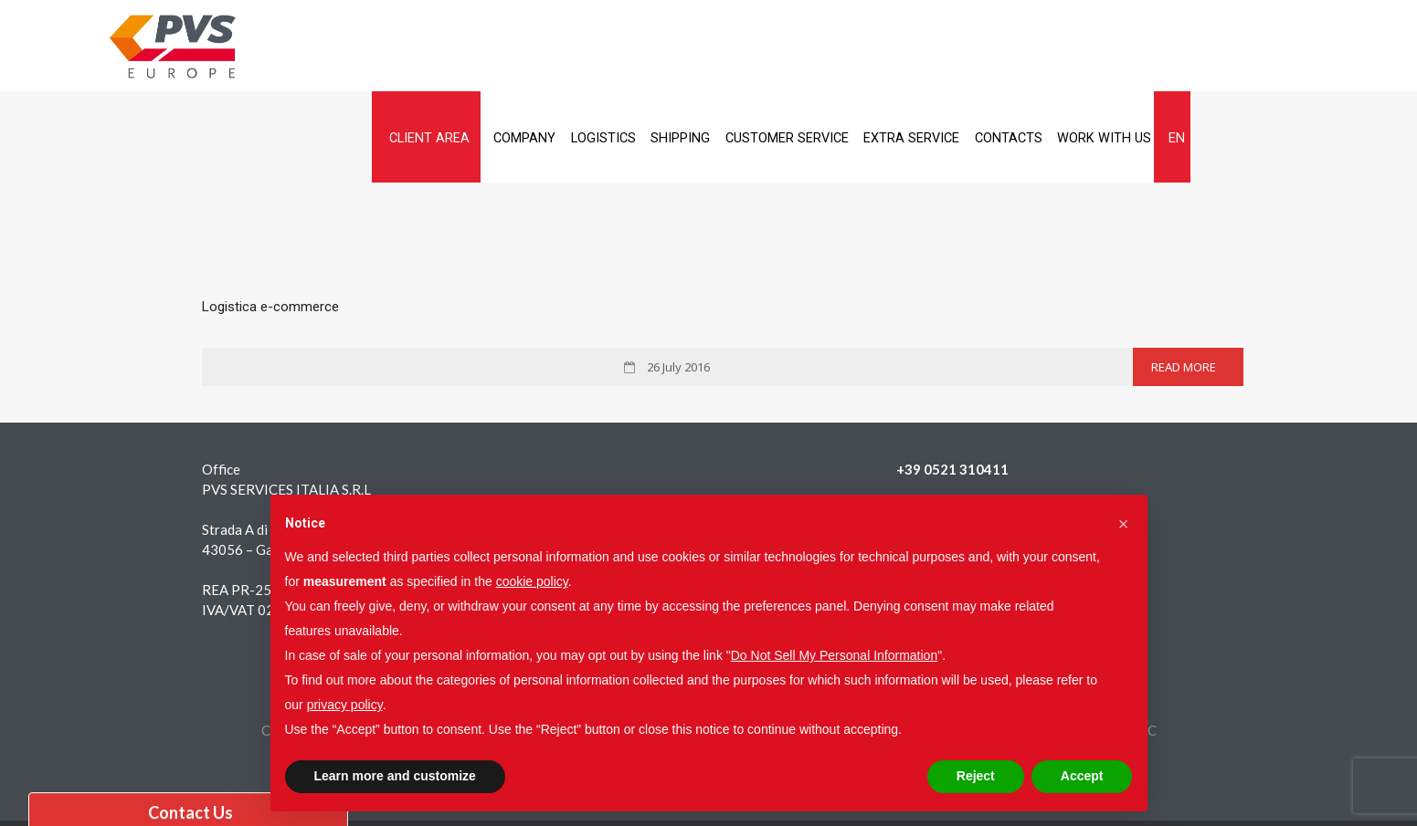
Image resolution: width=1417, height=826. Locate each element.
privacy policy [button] (345, 704)
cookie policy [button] (532, 581)
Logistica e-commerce (270, 215)
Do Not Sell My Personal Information (834, 655)
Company (607, 46)
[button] (1123, 523)
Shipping (799, 46)
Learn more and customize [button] (395, 775)
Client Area (493, 46)
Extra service (1075, 46)
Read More (1183, 275)
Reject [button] (976, 775)
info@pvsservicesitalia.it (971, 438)
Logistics (703, 46)
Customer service (928, 46)
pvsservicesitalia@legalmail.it (986, 458)
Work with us (1304, 46)
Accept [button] (1082, 775)
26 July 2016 (677, 275)
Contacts (1191, 46)
